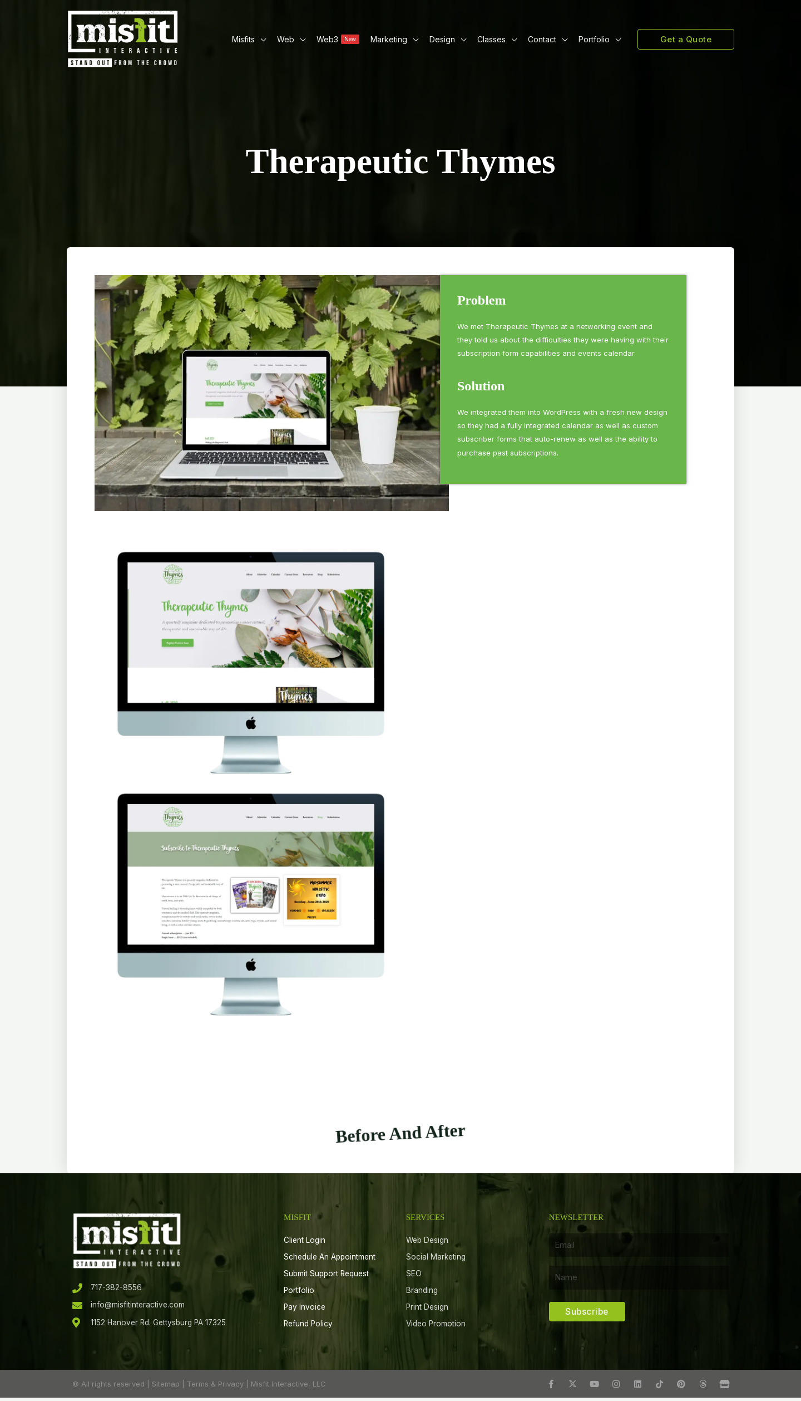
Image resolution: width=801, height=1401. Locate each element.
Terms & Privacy (215, 1387)
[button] (260, 39)
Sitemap (166, 1387)
